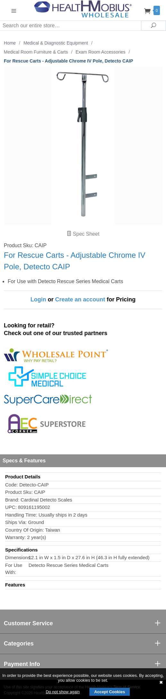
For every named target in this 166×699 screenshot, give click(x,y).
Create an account (80, 299)
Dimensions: (17, 557)
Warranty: (15, 537)
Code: (11, 484)
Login (38, 299)
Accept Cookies (109, 691)
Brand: (12, 499)
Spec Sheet (83, 234)
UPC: (11, 507)
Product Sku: (19, 492)
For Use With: (13, 568)
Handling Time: (21, 515)
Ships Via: (16, 522)
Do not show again (63, 691)
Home (10, 43)
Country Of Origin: (24, 530)
